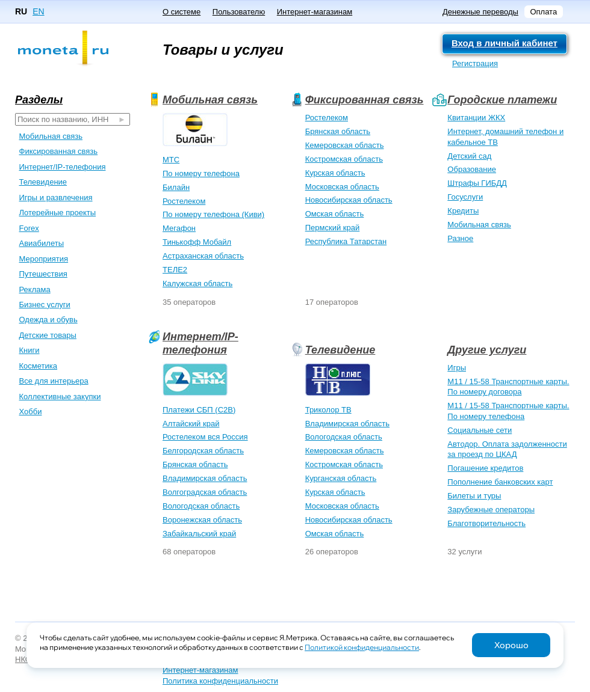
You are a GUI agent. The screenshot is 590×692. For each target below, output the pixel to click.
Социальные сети (479, 430)
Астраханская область (203, 255)
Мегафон (179, 228)
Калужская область (197, 283)
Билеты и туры (474, 495)
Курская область (335, 172)
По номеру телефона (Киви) (213, 214)
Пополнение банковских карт (500, 481)
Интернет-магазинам (314, 11)
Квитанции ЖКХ (476, 117)
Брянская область (337, 131)
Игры (456, 367)
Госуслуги (465, 196)
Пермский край (332, 227)
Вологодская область (201, 505)
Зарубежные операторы (491, 509)
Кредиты (463, 210)
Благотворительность (486, 523)
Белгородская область (203, 450)
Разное (460, 238)
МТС (171, 159)
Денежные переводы (480, 11)
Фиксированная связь (364, 100)
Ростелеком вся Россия (205, 436)
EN (38, 11)
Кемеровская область (344, 145)
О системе (181, 11)
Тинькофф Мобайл (197, 241)
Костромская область (344, 159)
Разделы (39, 100)
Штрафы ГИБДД (477, 183)
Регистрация (475, 63)
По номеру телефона (201, 173)
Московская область (342, 186)
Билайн (176, 187)
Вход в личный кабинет (504, 43)
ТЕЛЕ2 (175, 269)
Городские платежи (502, 100)
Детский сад (469, 156)
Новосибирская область (349, 199)
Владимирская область (205, 478)
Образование (471, 169)
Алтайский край (191, 423)
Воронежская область (202, 519)
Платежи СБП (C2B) (199, 409)
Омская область (334, 213)
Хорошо (511, 645)
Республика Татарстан (346, 241)
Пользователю (239, 11)
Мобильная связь (210, 100)
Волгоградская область (205, 492)
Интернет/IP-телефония (200, 343)
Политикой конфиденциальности (362, 647)
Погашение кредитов (485, 468)
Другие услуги (486, 350)
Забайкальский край (199, 533)
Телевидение (340, 350)
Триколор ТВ (328, 409)
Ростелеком (184, 201)
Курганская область (341, 478)
